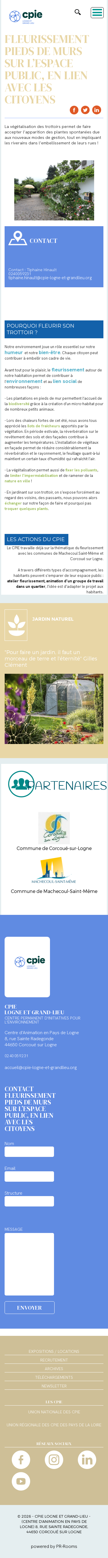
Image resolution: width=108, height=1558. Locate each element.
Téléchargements (54, 1377)
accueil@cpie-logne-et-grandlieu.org (41, 1067)
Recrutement (54, 1360)
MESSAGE (14, 1229)
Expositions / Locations (54, 1351)
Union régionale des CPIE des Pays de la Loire (54, 1425)
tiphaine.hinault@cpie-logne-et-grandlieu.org (50, 278)
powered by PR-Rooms (54, 1546)
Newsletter (54, 1386)
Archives (54, 1369)
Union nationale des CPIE (54, 1412)
